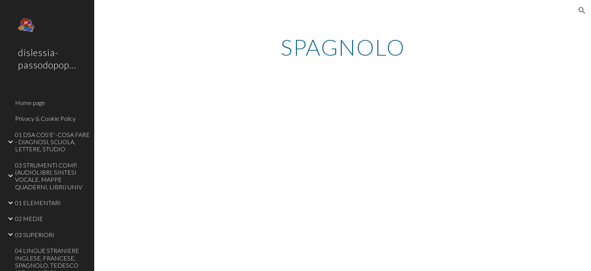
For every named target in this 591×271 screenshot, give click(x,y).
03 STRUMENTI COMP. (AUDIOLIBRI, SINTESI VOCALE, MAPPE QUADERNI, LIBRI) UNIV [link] (48, 175)
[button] (582, 11)
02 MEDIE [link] (29, 218)
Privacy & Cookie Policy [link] (45, 118)
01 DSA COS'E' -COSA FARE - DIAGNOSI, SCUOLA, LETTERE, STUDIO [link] (52, 142)
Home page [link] (30, 102)
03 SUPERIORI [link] (34, 234)
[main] (342, 47)
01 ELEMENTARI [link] (38, 202)
